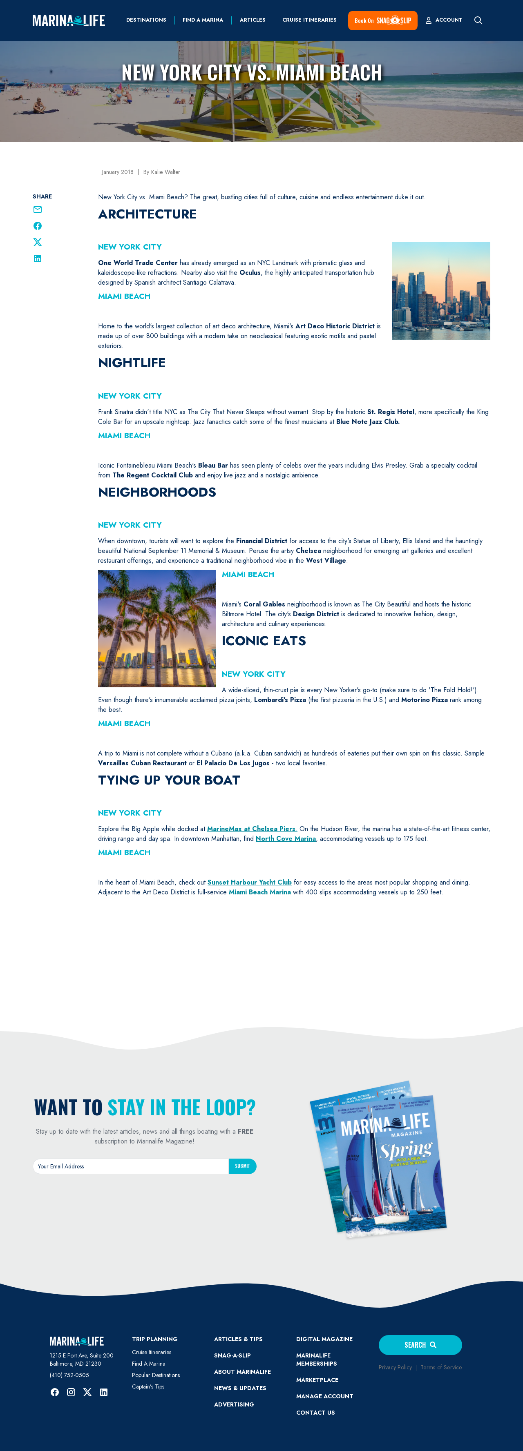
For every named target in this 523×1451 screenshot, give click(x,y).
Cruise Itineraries (309, 20)
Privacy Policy (395, 1367)
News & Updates (240, 1388)
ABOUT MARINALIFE (242, 1372)
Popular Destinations (156, 1375)
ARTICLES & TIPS (238, 1339)
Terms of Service (441, 1367)
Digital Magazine (324, 1339)
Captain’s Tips (148, 1386)
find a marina (203, 20)
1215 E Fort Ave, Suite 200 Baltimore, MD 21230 (82, 1359)
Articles (253, 20)
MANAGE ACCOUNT (324, 1396)
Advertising (234, 1404)
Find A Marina (148, 1364)
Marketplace (317, 1380)
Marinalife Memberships (316, 1359)
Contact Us (315, 1413)
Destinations (146, 20)
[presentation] (145, 1198)
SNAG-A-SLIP (232, 1355)
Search (420, 1345)
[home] (69, 20)
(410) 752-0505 (69, 1375)
